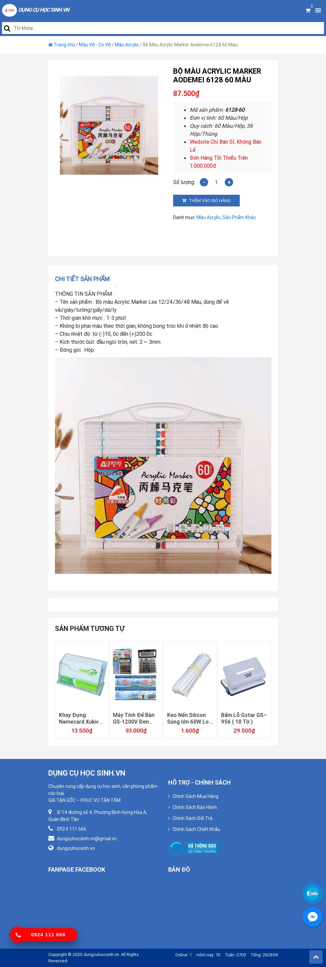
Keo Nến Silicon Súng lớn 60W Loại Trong (190, 718)
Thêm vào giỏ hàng (210, 200)
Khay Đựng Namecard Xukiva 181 (80, 718)
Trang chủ (64, 45)
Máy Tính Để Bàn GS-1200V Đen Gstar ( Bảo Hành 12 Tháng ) (134, 718)
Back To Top (316, 957)
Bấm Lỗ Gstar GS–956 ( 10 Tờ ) (244, 718)
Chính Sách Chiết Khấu (196, 829)
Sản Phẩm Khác (239, 217)
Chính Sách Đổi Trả (192, 818)
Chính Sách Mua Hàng (195, 796)
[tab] (84, 278)
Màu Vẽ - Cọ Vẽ (95, 45)
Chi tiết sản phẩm (82, 279)
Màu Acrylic (127, 45)
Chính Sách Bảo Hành (194, 807)
